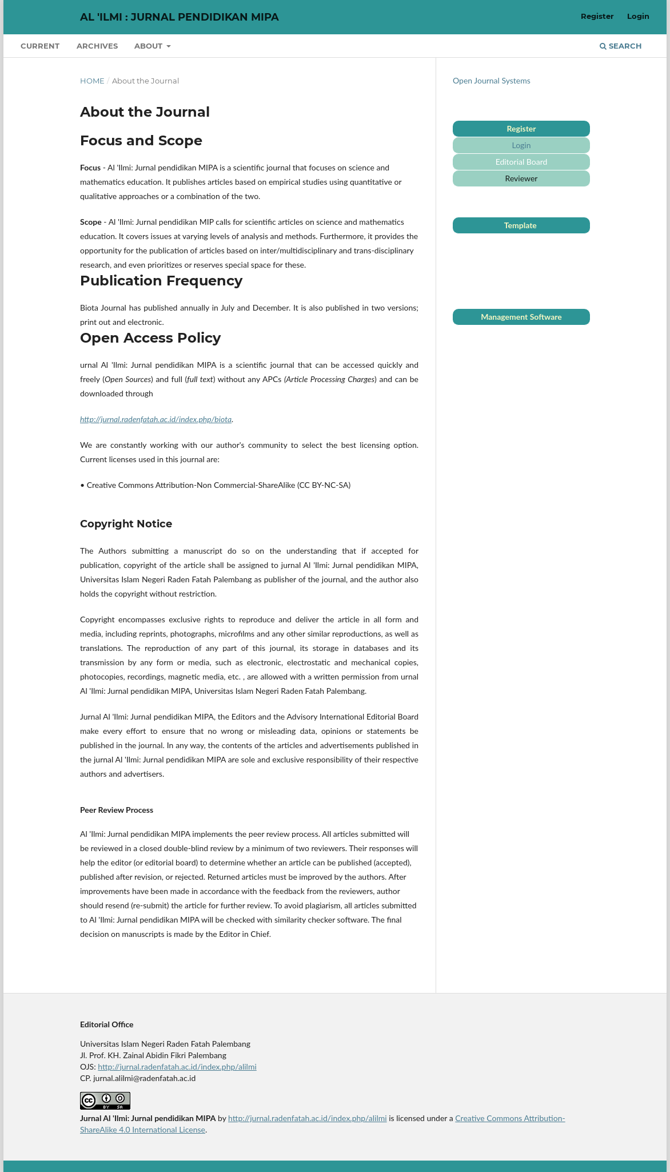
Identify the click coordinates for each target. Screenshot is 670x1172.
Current (40, 45)
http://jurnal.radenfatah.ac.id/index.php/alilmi (177, 1066)
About (149, 45)
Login (638, 16)
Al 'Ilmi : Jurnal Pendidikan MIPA (179, 17)
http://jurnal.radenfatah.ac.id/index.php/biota (156, 419)
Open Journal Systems (492, 80)
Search (621, 45)
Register (597, 16)
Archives (97, 45)
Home (92, 80)
